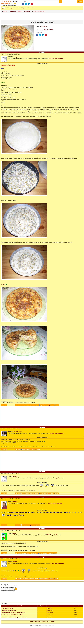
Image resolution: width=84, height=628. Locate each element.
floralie (15, 501)
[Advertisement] (42, 16)
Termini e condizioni (35, 621)
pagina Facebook (59, 58)
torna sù (4, 405)
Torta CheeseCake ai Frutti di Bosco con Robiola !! (12, 614)
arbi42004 (49, 617)
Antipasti (44, 26)
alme (14, 533)
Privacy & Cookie (45, 621)
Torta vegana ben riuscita (7, 608)
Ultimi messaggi (20, 8)
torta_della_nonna (17, 431)
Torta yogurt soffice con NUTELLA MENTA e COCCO (13, 612)
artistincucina (50, 612)
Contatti (52, 621)
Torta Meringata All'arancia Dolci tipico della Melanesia (14, 617)
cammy (15, 57)
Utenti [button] (28, 8)
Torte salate (48, 30)
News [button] (33, 8)
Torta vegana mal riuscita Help (8, 610)
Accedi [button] (80, 1)
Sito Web (51, 58)
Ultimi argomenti (11, 8)
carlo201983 (50, 610)
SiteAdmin (49, 608)
